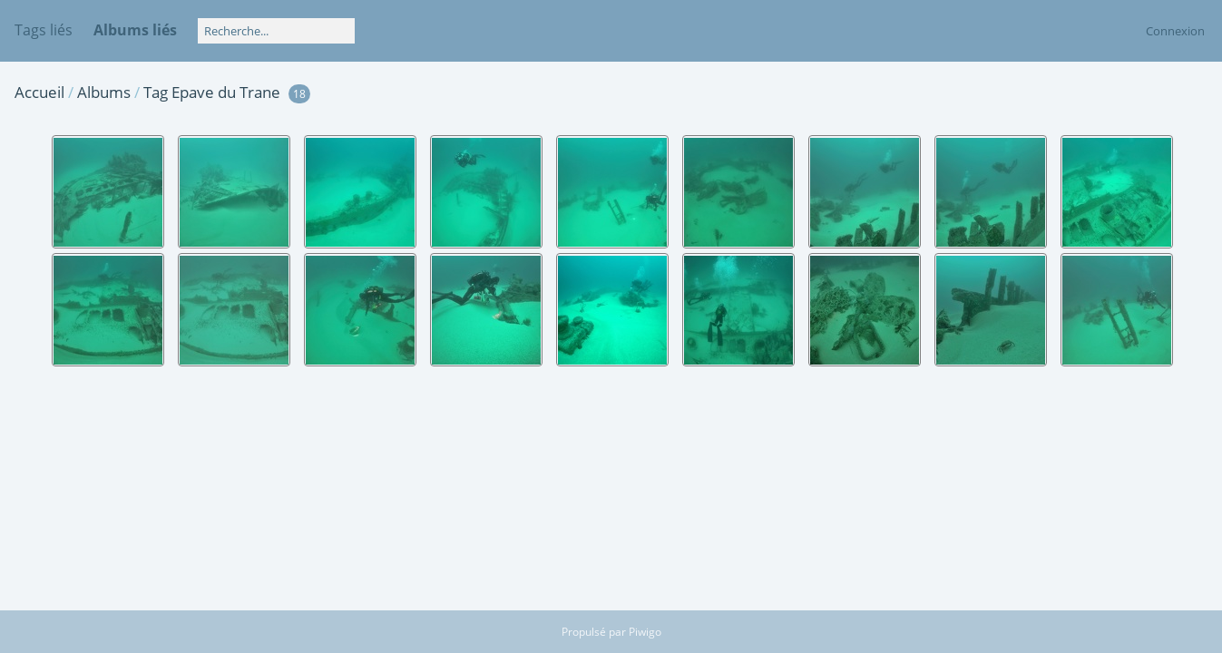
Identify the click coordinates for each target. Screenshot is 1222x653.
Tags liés (44, 30)
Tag (155, 92)
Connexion (1175, 31)
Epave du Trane (225, 92)
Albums (104, 92)
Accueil (39, 92)
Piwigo (645, 631)
